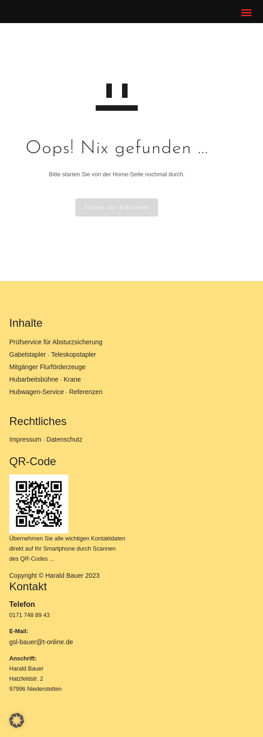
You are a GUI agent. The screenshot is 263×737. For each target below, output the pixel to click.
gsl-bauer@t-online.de (41, 642)
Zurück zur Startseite (117, 207)
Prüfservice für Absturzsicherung (56, 342)
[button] (16, 720)
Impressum (25, 439)
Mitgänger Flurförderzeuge (47, 367)
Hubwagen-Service (36, 391)
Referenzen (85, 391)
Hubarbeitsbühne (34, 379)
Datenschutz (64, 439)
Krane (72, 379)
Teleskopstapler (73, 354)
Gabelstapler (27, 354)
